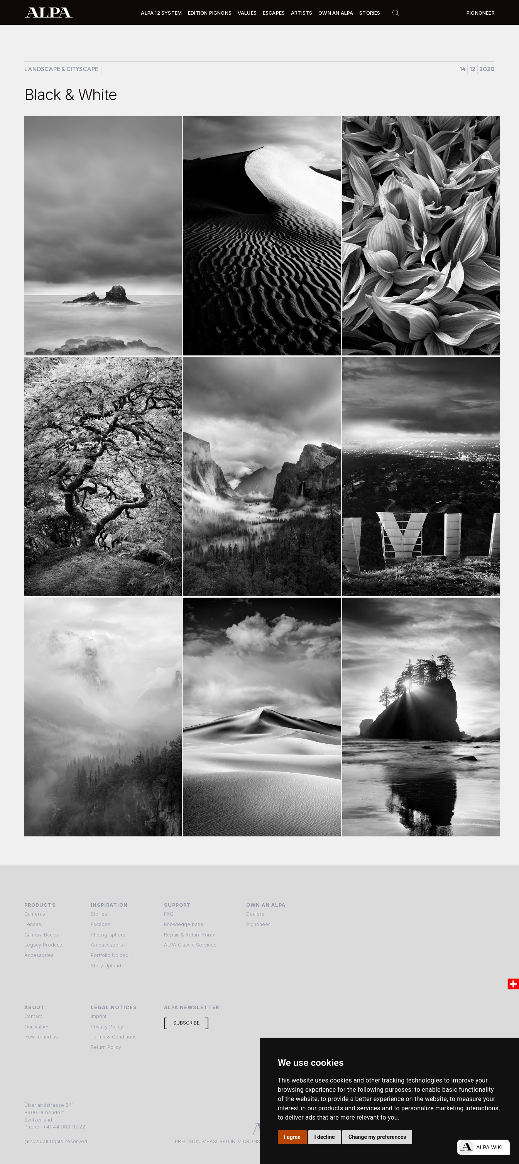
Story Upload (106, 966)
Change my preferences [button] (377, 1137)
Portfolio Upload (109, 955)
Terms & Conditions (114, 1037)
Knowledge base (183, 924)
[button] (161, 13)
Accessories (39, 955)
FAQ (169, 914)
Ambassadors (107, 945)
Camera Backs (41, 935)
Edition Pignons (210, 13)
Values (247, 13)
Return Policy (106, 1047)
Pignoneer (481, 13)
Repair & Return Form (189, 935)
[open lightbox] (103, 235)
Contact (33, 1016)
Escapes (100, 924)
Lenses (32, 924)
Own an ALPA (335, 13)
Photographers (108, 935)
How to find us (41, 1037)
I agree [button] (292, 1137)
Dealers (255, 914)
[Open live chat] (483, 1147)
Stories (369, 13)
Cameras (34, 914)
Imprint (99, 1016)
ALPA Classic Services (190, 945)
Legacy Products (44, 945)
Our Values (37, 1027)
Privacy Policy (107, 1027)
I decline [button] (324, 1137)
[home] (48, 12)
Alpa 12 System (161, 13)
